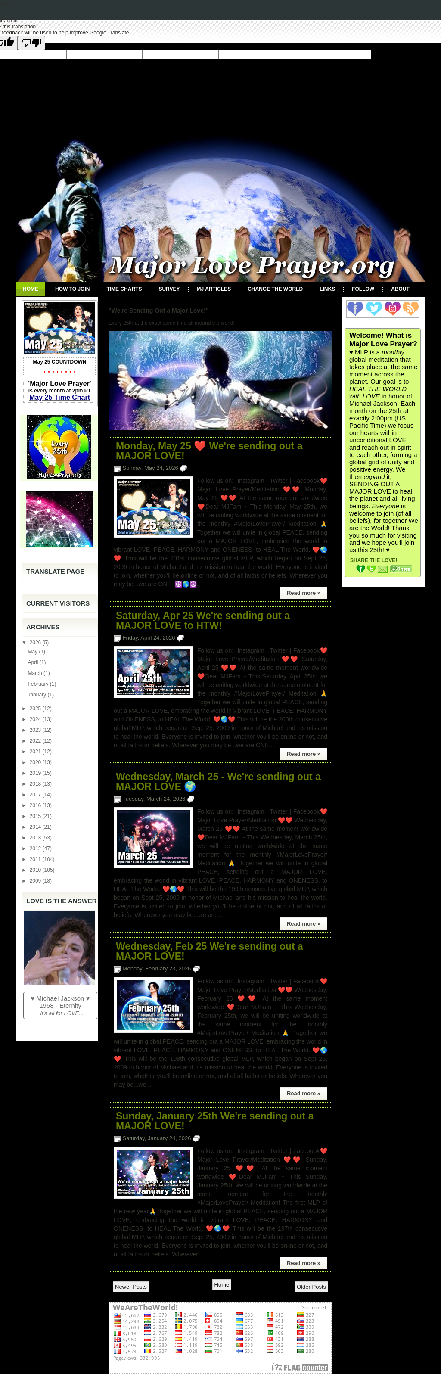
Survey (169, 289)
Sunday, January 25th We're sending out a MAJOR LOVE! (215, 1121)
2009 (36, 881)
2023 (36, 730)
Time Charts (124, 289)
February (39, 684)
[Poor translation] (31, 43)
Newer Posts (131, 1287)
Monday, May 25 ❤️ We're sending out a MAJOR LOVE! (209, 451)
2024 (36, 719)
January (37, 695)
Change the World (275, 289)
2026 (36, 643)
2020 (36, 762)
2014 (36, 827)
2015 (36, 816)
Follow (363, 289)
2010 (36, 870)
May (33, 652)
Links (327, 289)
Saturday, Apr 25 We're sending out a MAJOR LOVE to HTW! (203, 621)
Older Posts (311, 1287)
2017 (36, 795)
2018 (36, 784)
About (400, 289)
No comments (206, 468)
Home (30, 289)
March (35, 673)
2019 (36, 773)
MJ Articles (214, 289)
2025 (36, 709)
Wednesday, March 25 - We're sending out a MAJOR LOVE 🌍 (218, 782)
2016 (36, 805)
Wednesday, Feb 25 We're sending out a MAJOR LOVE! (209, 951)
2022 (36, 741)
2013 (36, 838)
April (33, 662)
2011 (36, 859)
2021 (36, 752)
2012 (36, 849)
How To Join (72, 289)
